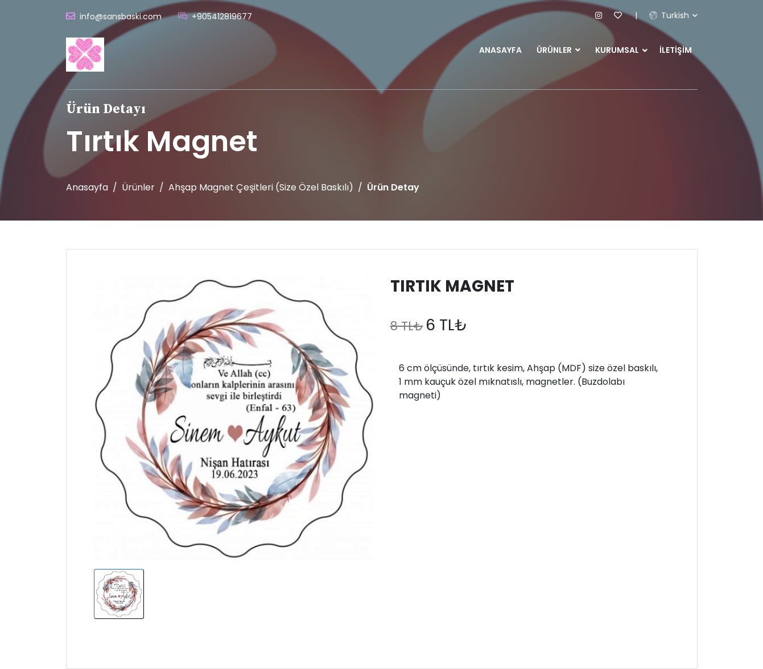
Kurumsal (617, 50)
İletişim (675, 50)
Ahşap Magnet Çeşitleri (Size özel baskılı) (260, 187)
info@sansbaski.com (121, 16)
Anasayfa (500, 50)
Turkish (669, 15)
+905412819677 (222, 16)
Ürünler (558, 50)
